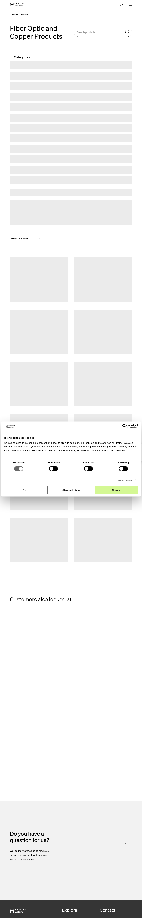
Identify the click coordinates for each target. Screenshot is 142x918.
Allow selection (71, 490)
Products (24, 14)
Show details (125, 480)
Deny (26, 490)
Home (15, 14)
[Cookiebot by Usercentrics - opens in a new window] (124, 426)
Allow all (116, 490)
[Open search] (121, 4)
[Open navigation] (130, 5)
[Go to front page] (17, 5)
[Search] (127, 32)
